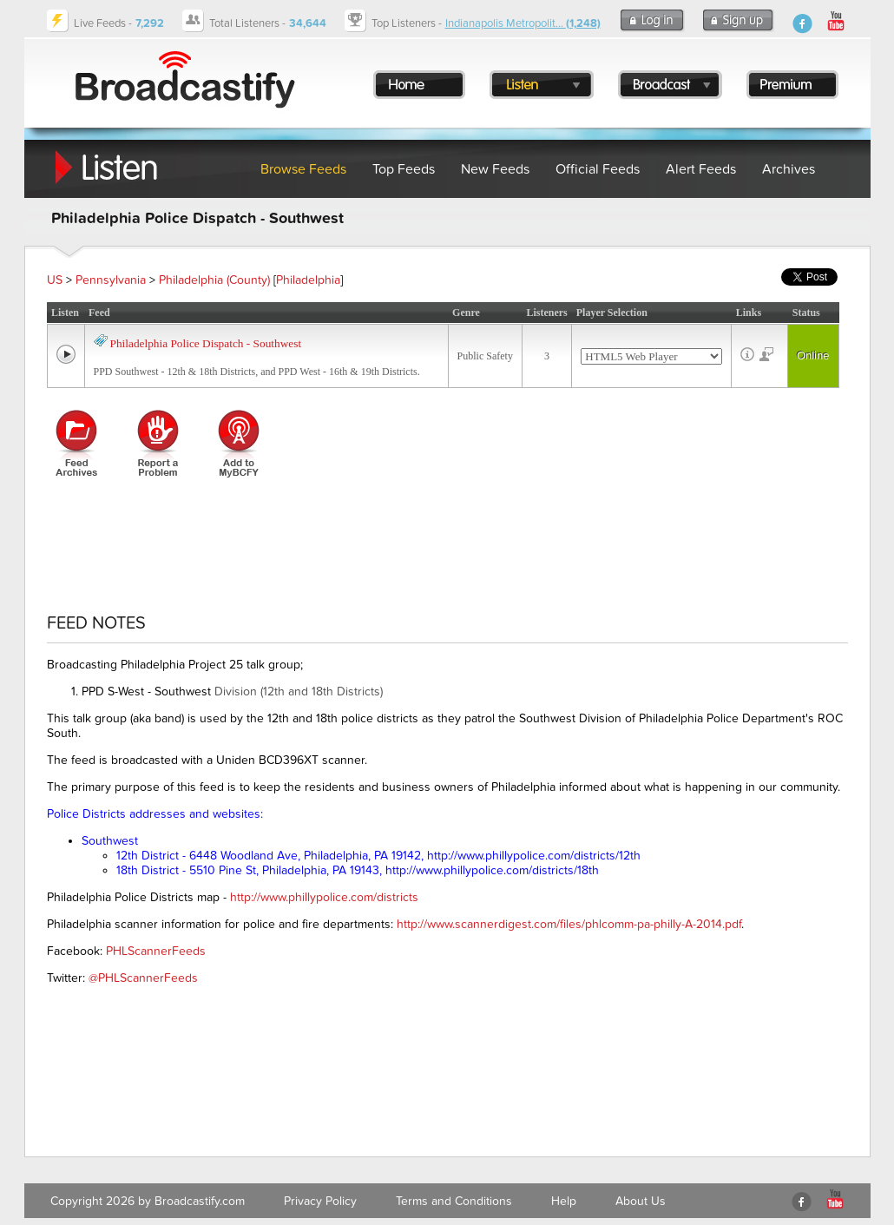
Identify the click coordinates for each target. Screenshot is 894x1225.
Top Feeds (403, 169)
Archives (788, 169)
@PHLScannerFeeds (143, 978)
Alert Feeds (701, 169)
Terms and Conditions (454, 1201)
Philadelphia (308, 280)
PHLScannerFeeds (156, 951)
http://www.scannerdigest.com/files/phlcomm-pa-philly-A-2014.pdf (569, 924)
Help (563, 1201)
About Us (640, 1201)
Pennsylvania (111, 280)
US (54, 280)
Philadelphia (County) (214, 280)
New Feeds (495, 169)
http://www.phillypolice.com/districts (324, 897)
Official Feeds (597, 169)
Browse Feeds (303, 169)
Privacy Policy (320, 1201)
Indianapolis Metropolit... (523, 23)
